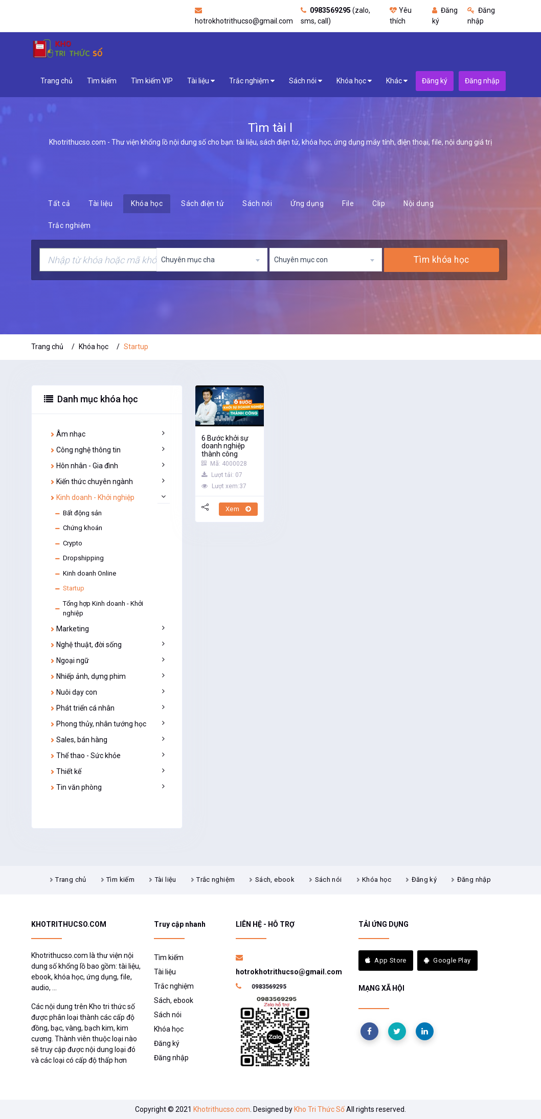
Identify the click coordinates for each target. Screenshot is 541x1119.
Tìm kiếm (102, 81)
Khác (397, 81)
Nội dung (418, 203)
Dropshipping (79, 558)
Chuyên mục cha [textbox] (188, 260)
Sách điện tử (202, 203)
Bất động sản (78, 513)
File (348, 203)
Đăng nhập (474, 879)
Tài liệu (201, 81)
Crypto (68, 543)
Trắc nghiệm (252, 81)
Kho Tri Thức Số (319, 1109)
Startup (69, 588)
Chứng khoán (78, 528)
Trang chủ (56, 81)
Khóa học (354, 81)
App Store (386, 960)
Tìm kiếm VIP (152, 81)
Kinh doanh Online (85, 573)
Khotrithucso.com (221, 1109)
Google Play (447, 960)
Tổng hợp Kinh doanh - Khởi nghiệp (98, 609)
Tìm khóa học (441, 260)
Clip (378, 203)
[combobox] (211, 259)
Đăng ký (424, 879)
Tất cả (59, 203)
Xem (238, 509)
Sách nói (305, 81)
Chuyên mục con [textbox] (301, 260)
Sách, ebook (275, 879)
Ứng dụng (307, 203)
